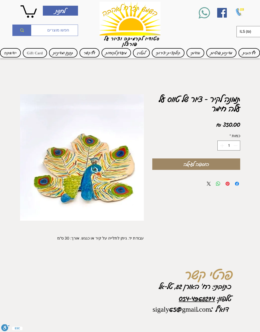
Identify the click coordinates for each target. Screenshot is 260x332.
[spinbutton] (229, 145)
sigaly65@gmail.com (182, 309)
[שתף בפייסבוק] (237, 184)
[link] (29, 11)
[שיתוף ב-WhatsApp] (218, 184)
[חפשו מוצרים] (58, 30)
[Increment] (221, 145)
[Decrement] (236, 145)
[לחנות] (60, 11)
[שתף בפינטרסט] (228, 184)
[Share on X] (209, 184)
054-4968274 (197, 298)
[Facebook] (222, 13)
